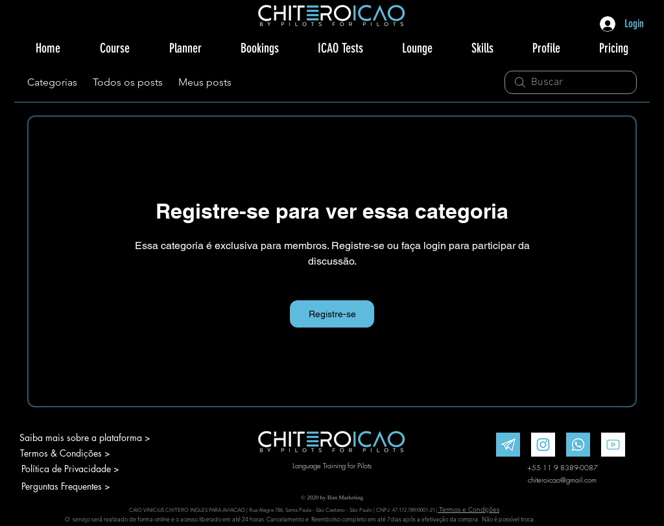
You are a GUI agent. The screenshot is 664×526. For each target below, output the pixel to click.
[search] (570, 82)
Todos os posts (128, 82)
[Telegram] (508, 445)
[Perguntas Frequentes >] (77, 486)
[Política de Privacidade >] (77, 469)
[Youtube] (613, 445)
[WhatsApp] (578, 445)
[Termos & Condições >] (65, 453)
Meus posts (204, 82)
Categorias (52, 82)
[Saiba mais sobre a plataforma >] (84, 438)
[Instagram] (543, 445)
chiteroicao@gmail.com (562, 479)
